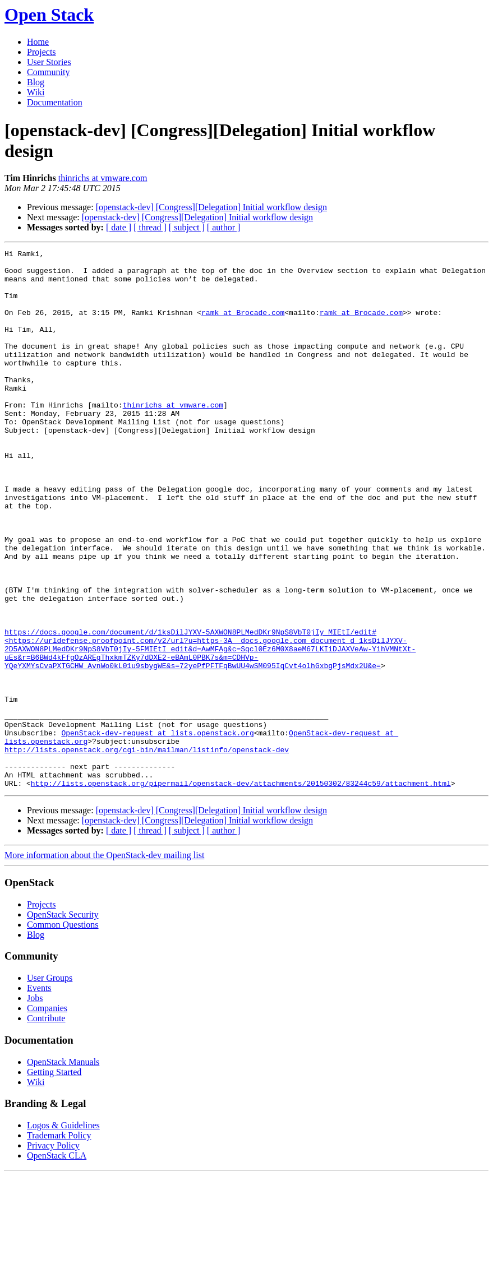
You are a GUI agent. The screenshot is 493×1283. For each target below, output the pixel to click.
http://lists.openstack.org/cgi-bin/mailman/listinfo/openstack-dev (146, 850)
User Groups (49, 1085)
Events (39, 1095)
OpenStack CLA (56, 1263)
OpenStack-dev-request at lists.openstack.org (157, 830)
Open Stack (49, 14)
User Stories (49, 62)
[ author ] (224, 227)
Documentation (54, 102)
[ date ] (118, 227)
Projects (41, 52)
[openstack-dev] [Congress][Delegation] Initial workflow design (211, 207)
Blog (35, 82)
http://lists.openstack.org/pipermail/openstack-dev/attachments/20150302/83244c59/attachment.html (241, 891)
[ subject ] (187, 227)
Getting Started (54, 1179)
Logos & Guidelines (63, 1233)
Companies (47, 1115)
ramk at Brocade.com (242, 326)
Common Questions (63, 1032)
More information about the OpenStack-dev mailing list (104, 962)
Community (48, 72)
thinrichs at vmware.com (103, 178)
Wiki (35, 92)
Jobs (35, 1105)
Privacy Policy (53, 1253)
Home (38, 42)
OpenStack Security (63, 1022)
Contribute (46, 1126)
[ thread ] (150, 227)
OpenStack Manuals (63, 1169)
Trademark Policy (59, 1243)
